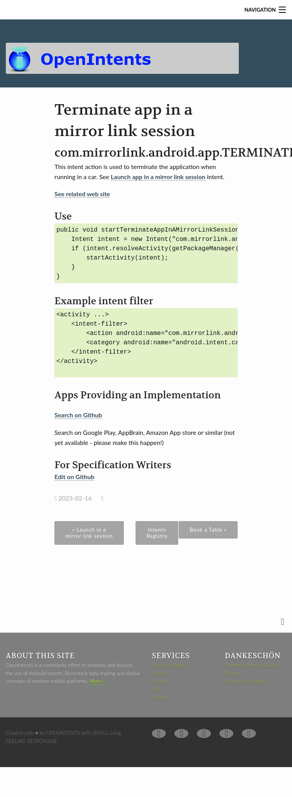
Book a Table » (207, 530)
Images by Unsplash (246, 681)
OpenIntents (63, 733)
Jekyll (100, 733)
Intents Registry (156, 533)
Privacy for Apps (169, 665)
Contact (160, 681)
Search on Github (78, 415)
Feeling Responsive (31, 741)
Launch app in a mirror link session (158, 176)
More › (97, 681)
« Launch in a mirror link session (89, 533)
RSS (156, 689)
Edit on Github (74, 476)
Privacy (159, 673)
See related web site (82, 193)
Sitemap (160, 697)
